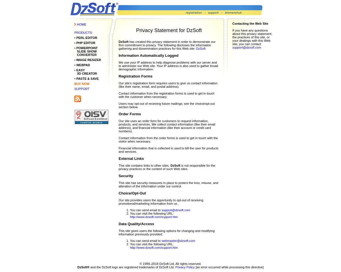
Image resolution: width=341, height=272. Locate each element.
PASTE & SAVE (87, 78)
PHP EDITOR (85, 43)
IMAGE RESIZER (88, 60)
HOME (81, 24)
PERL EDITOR (86, 37)
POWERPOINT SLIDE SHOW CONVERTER (86, 51)
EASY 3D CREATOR (85, 71)
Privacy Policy (185, 267)
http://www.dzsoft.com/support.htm (154, 217)
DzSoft (201, 48)
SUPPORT (81, 89)
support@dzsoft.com (176, 210)
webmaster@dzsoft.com (178, 240)
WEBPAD (83, 65)
